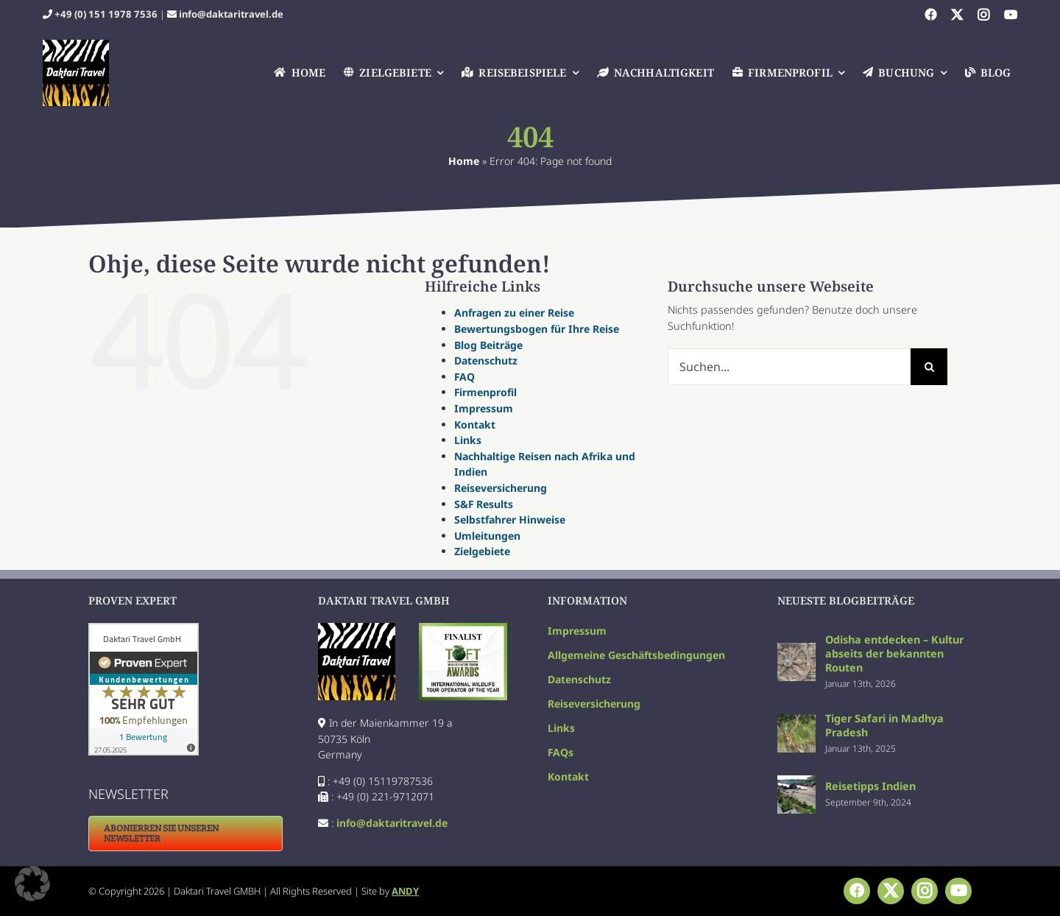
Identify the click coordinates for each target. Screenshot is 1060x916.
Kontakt (474, 424)
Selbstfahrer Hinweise (509, 519)
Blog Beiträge (488, 345)
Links (467, 440)
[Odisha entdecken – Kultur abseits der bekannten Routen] (796, 651)
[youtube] (1010, 15)
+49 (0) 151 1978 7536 (106, 14)
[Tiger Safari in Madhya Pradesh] (796, 722)
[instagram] (983, 15)
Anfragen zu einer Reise (514, 313)
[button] (32, 883)
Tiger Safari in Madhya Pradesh (884, 725)
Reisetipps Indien (870, 786)
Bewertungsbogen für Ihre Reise (536, 329)
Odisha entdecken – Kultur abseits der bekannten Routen (894, 653)
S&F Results (483, 504)
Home (463, 161)
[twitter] (957, 15)
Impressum (483, 408)
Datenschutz (485, 360)
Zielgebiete (482, 551)
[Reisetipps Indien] (796, 783)
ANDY (405, 891)
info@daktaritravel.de (231, 14)
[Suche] (929, 366)
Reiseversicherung (500, 488)
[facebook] (930, 15)
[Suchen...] (789, 366)
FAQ (464, 377)
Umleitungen (487, 536)
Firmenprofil (485, 392)
